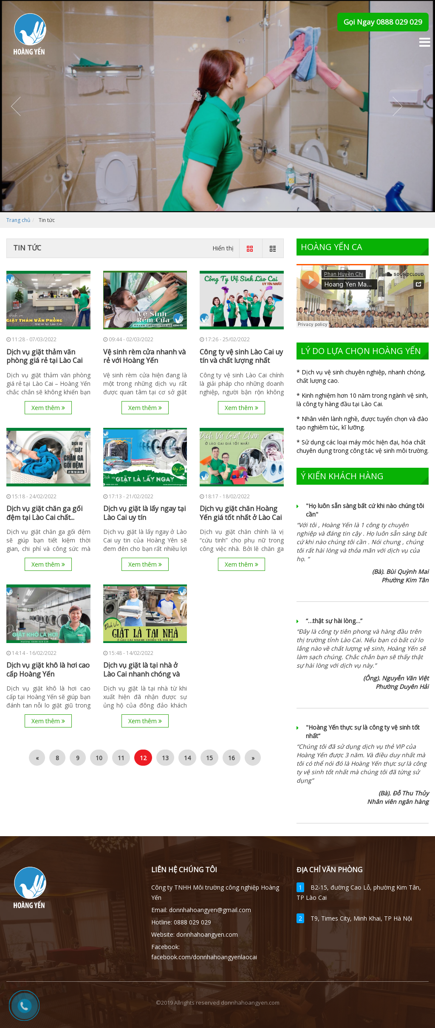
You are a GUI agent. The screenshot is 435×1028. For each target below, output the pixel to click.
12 (143, 758)
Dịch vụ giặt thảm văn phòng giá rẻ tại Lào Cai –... (44, 361)
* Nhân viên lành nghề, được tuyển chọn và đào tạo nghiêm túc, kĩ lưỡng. (362, 423)
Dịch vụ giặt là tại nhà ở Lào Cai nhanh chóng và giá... (141, 674)
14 (187, 758)
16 (231, 758)
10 (99, 758)
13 (165, 758)
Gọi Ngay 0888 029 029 (383, 22)
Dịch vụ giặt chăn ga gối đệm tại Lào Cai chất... (44, 513)
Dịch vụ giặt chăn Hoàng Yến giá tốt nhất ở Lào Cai (241, 513)
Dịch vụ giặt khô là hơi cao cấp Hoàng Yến (48, 670)
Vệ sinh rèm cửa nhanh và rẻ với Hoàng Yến (144, 356)
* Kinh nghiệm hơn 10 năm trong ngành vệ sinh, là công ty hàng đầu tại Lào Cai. (362, 399)
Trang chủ (18, 220)
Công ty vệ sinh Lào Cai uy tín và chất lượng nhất (241, 356)
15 (209, 758)
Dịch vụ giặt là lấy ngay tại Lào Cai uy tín (144, 513)
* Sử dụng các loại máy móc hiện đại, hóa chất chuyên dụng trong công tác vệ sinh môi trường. (363, 446)
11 (121, 758)
